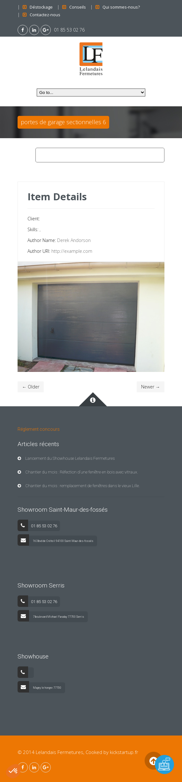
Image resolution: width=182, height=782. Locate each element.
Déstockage (41, 7)
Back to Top (153, 760)
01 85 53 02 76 (69, 30)
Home (44, 155)
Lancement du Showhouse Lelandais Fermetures (66, 458)
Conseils (77, 7)
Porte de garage (75, 155)
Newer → (150, 387)
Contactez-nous (45, 15)
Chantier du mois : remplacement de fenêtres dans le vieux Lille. (79, 485)
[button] (13, 771)
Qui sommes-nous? (121, 7)
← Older (30, 387)
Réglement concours (39, 429)
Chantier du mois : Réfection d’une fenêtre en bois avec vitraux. (78, 472)
